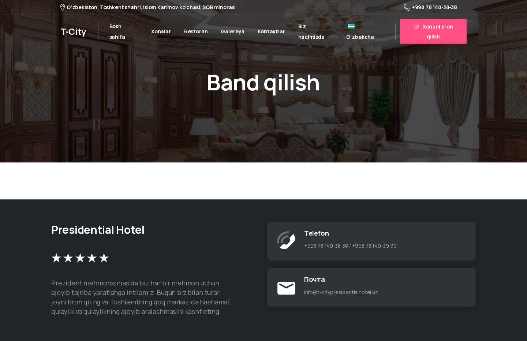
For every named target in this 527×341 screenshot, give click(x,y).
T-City (73, 31)
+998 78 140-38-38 (430, 7)
